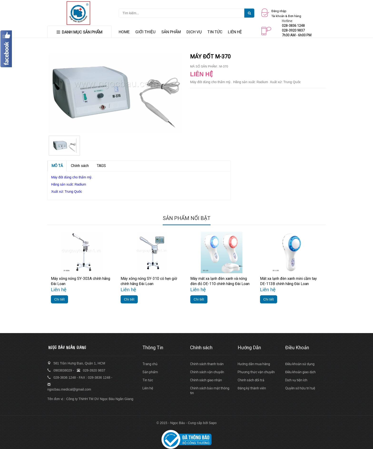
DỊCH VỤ (194, 31)
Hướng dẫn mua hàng (254, 364)
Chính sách (80, 165)
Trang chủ (149, 364)
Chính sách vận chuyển (207, 372)
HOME (124, 31)
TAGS (101, 165)
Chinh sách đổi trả (251, 380)
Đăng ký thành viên (252, 388)
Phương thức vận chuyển (256, 372)
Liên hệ (147, 388)
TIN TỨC (214, 31)
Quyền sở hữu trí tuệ (300, 388)
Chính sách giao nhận (206, 380)
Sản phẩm (150, 372)
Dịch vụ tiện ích (296, 380)
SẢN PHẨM (171, 31)
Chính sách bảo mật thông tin (209, 390)
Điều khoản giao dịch (300, 372)
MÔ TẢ (57, 165)
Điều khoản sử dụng (299, 364)
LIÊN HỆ (235, 31)
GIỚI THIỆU (145, 31)
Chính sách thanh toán (207, 364)
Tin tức (147, 380)
